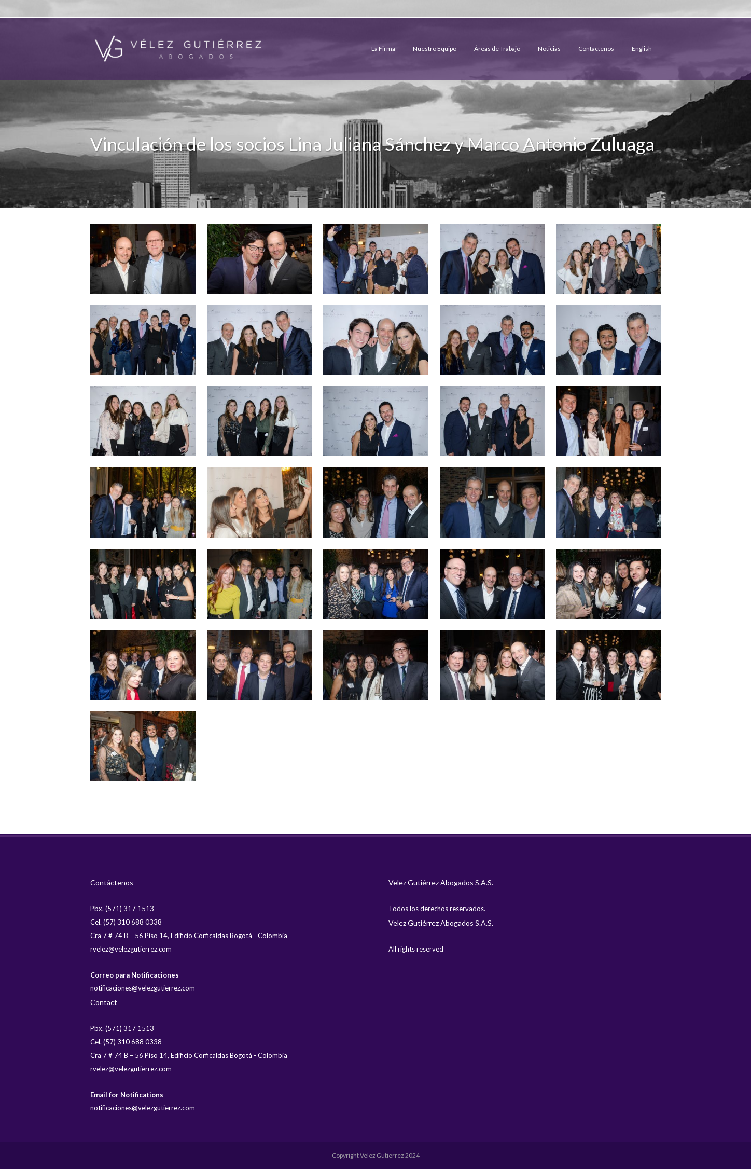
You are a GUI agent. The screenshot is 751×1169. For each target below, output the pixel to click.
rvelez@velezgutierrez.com (131, 949)
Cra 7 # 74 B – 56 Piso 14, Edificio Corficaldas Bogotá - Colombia (188, 935)
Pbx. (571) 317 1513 (122, 908)
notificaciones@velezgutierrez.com (142, 988)
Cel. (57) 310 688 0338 (126, 922)
